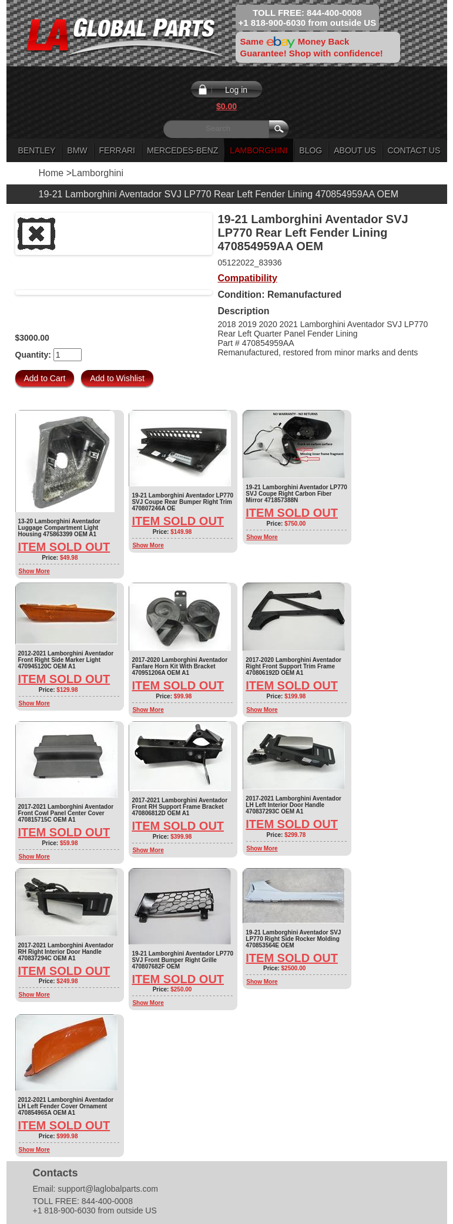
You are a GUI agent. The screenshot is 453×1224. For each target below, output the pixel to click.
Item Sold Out (64, 546)
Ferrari (117, 150)
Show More (34, 571)
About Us (354, 150)
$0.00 (226, 106)
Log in (236, 90)
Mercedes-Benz (182, 150)
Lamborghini (258, 150)
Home (51, 173)
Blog (310, 150)
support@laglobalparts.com (108, 1188)
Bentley (37, 150)
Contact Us (414, 150)
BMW (77, 150)
